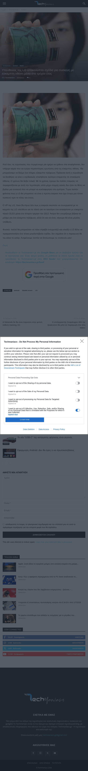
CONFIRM (25, 420)
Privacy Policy (59, 429)
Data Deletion (29, 429)
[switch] (78, 383)
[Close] (82, 342)
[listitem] (44, 377)
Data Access (44, 429)
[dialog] (44, 385)
